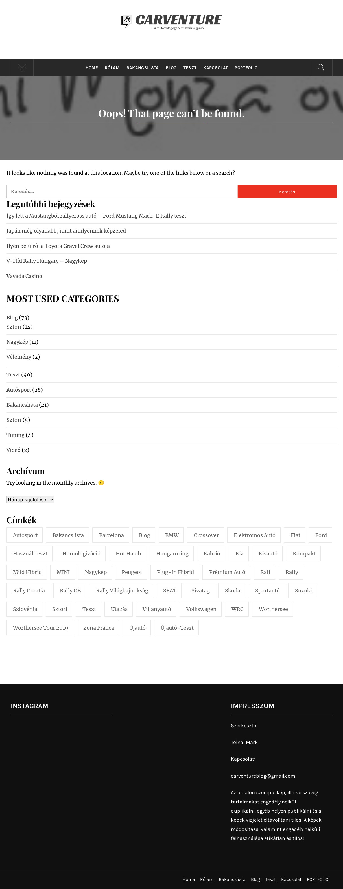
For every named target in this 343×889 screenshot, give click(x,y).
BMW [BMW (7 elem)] (172, 535)
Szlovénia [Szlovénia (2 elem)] (25, 609)
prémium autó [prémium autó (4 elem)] (227, 572)
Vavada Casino (24, 276)
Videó (13, 450)
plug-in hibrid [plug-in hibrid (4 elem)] (175, 572)
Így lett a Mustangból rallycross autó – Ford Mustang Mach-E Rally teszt (96, 216)
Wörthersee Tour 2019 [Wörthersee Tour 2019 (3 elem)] (40, 628)
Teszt (190, 67)
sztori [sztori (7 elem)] (59, 609)
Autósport (18, 390)
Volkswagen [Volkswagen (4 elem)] (201, 609)
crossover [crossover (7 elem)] (206, 535)
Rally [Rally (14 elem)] (291, 572)
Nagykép (17, 342)
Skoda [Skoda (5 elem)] (232, 590)
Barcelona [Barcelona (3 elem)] (111, 535)
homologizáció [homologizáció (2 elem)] (81, 553)
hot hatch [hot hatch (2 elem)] (128, 553)
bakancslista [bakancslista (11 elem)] (68, 535)
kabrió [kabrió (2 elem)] (212, 553)
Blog (171, 67)
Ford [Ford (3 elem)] (321, 535)
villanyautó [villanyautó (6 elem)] (157, 609)
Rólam (112, 67)
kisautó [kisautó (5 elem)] (268, 553)
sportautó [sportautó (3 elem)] (267, 590)
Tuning (15, 435)
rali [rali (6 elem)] (265, 572)
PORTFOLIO (246, 67)
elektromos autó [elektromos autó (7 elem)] (255, 535)
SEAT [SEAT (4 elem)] (169, 590)
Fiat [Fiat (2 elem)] (295, 535)
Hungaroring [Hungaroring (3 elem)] (172, 553)
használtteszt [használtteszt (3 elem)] (30, 553)
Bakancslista (142, 67)
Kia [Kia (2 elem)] (239, 553)
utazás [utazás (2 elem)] (119, 609)
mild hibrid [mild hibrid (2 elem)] (27, 572)
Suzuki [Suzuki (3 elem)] (303, 590)
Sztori (13, 326)
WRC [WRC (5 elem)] (237, 609)
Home (92, 67)
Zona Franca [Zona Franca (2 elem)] (98, 628)
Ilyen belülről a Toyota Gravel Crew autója (58, 246)
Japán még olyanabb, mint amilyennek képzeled (66, 230)
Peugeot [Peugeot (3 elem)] (132, 572)
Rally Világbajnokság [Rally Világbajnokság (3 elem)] (122, 590)
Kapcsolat (215, 67)
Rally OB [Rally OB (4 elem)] (70, 590)
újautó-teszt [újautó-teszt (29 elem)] (177, 628)
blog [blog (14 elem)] (144, 535)
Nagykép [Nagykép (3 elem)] (96, 572)
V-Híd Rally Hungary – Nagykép (46, 261)
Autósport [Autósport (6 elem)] (25, 535)
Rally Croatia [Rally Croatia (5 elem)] (29, 590)
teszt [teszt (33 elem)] (89, 609)
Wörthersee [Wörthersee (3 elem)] (273, 609)
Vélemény (18, 357)
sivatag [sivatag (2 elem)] (200, 590)
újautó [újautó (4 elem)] (137, 628)
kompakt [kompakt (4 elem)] (304, 553)
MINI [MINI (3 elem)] (63, 572)
